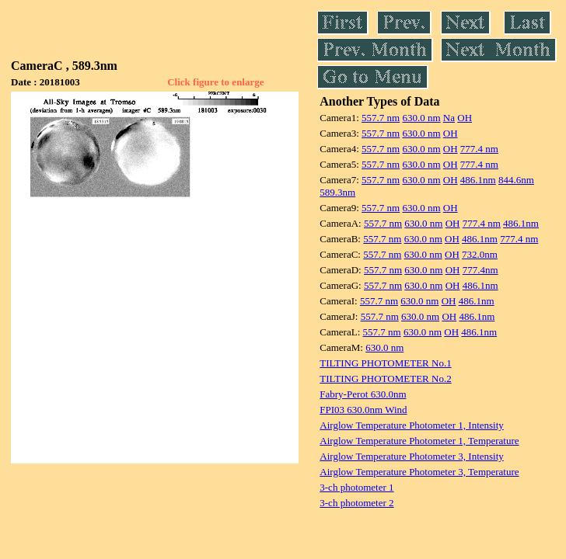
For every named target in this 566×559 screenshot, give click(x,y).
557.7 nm (381, 117)
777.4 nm (479, 149)
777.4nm (480, 270)
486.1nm (478, 180)
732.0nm (480, 254)
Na (449, 117)
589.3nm (337, 192)
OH (464, 117)
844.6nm (516, 180)
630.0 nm (421, 117)
